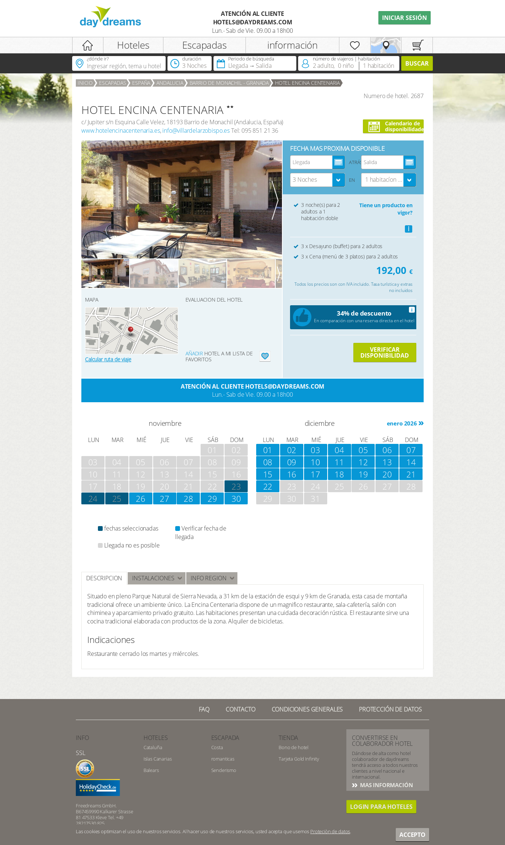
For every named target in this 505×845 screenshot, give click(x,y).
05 (363, 449)
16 (292, 474)
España (141, 82)
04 (339, 449)
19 (363, 474)
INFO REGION (208, 578)
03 (315, 449)
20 (387, 474)
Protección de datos (390, 709)
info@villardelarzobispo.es (196, 130)
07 (411, 449)
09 (292, 461)
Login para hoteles (381, 807)
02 (292, 449)
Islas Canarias (158, 758)
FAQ (204, 709)
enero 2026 (402, 423)
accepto (412, 835)
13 (387, 461)
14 (411, 461)
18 (339, 474)
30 (236, 498)
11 (339, 461)
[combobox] (317, 180)
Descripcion (104, 578)
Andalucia (169, 82)
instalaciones (153, 578)
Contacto (240, 709)
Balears (151, 770)
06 (387, 449)
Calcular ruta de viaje (108, 359)
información (292, 45)
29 (212, 498)
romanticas (222, 758)
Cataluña (153, 747)
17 (315, 474)
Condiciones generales (307, 709)
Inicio (85, 82)
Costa (217, 747)
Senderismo (223, 770)
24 (93, 498)
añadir (194, 353)
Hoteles (133, 45)
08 (268, 461)
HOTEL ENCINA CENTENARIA (307, 82)
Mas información (386, 785)
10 (315, 461)
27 (164, 498)
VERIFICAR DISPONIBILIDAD (384, 352)
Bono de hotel (293, 747)
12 (363, 461)
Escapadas (204, 45)
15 (268, 474)
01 (268, 449)
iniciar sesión (404, 18)
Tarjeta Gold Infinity (299, 758)
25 (117, 498)
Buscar (417, 63)
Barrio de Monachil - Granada (229, 82)
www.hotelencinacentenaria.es (120, 130)
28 (188, 498)
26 (140, 498)
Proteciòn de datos (330, 831)
